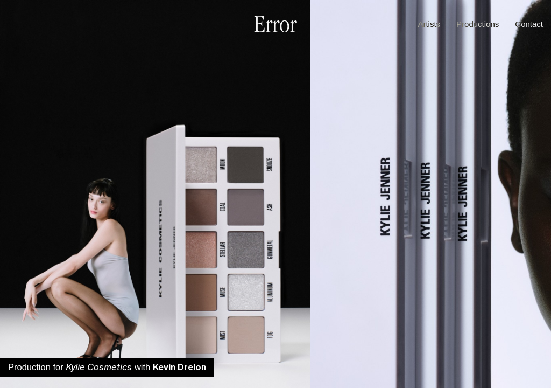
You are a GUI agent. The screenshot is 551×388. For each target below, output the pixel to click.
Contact (529, 24)
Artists (429, 24)
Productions (477, 24)
